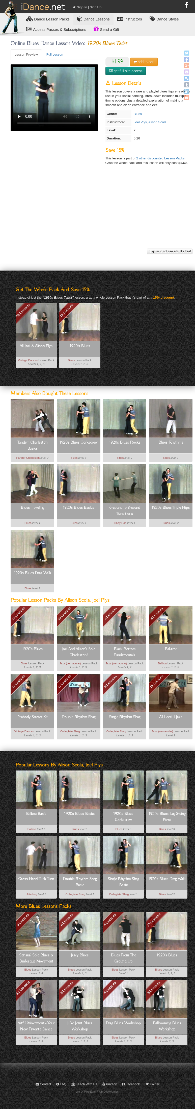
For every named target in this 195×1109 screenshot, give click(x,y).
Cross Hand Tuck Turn (36, 879)
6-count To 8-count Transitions (124, 510)
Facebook (131, 1084)
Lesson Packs (48, 18)
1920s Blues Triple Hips (171, 507)
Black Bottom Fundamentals (124, 652)
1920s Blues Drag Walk (32, 573)
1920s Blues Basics (78, 507)
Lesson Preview (26, 54)
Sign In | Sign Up (87, 7)
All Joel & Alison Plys (36, 346)
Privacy (109, 1084)
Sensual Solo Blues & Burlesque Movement (36, 958)
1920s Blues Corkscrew (79, 442)
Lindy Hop (120, 522)
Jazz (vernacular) (70, 663)
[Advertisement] (101, 212)
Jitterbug (31, 894)
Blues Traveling (32, 507)
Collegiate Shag (70, 731)
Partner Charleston (28, 457)
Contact (43, 1084)
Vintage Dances (28, 360)
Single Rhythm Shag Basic (123, 882)
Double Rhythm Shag (78, 717)
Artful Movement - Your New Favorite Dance (36, 1026)
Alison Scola (157, 122)
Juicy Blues (80, 955)
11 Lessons (23, 988)
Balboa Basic (36, 813)
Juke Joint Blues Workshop (79, 1026)
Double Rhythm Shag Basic (80, 882)
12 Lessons (18, 681)
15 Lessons (64, 613)
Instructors (129, 18)
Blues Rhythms (170, 442)
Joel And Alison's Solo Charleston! (78, 652)
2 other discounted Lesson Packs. (160, 158)
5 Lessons (154, 988)
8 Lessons (23, 920)
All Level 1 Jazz (170, 717)
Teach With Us (84, 1084)
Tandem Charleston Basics (32, 445)
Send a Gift (106, 29)
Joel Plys (140, 122)
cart (143, 62)
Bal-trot (171, 649)
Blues (138, 114)
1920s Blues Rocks (124, 442)
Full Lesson (54, 54)
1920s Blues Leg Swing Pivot (167, 817)
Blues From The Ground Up (123, 958)
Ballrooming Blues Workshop (167, 1026)
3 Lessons (67, 988)
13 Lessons (66, 310)
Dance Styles (164, 18)
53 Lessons (23, 310)
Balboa (162, 663)
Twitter (152, 1084)
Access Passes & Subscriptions (56, 29)
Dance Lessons (93, 18)
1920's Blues (80, 346)
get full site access (126, 71)
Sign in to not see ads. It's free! (170, 251)
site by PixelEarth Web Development (97, 1091)
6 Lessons (157, 614)
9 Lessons (110, 681)
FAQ (61, 1084)
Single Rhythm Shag (124, 717)
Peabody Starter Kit (32, 717)
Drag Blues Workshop (123, 1023)
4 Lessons (110, 614)
